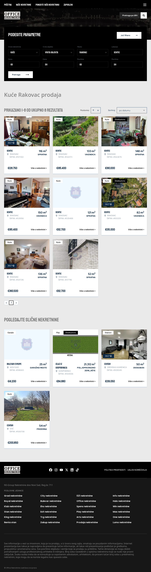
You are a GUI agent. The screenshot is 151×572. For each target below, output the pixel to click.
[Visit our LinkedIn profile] (72, 468)
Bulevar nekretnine (50, 499)
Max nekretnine (121, 510)
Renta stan (10, 521)
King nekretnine (12, 515)
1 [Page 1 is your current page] (11, 301)
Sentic (117, 51)
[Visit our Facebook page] (50, 468)
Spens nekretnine (86, 505)
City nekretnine (48, 494)
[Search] (144, 15)
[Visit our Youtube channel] (61, 468)
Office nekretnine (86, 499)
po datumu (124, 109)
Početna (8, 4)
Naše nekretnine (23, 4)
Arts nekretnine (85, 515)
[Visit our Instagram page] (56, 468)
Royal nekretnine (13, 499)
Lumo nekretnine (122, 521)
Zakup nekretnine (50, 521)
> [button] (16, 301)
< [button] (6, 301)
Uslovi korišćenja (137, 468)
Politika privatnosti (114, 468)
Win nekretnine (121, 505)
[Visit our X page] (66, 468)
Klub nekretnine (12, 505)
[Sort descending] (98, 109)
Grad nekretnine (13, 494)
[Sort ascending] (93, 109)
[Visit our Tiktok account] (77, 468)
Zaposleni (68, 4)
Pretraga (20, 73)
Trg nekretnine (48, 515)
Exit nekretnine (48, 510)
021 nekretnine (85, 494)
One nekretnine (121, 515)
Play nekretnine (85, 510)
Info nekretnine (121, 494)
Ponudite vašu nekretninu (47, 4)
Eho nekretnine (48, 505)
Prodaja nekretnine (87, 521)
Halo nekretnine (121, 499)
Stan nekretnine (13, 510)
